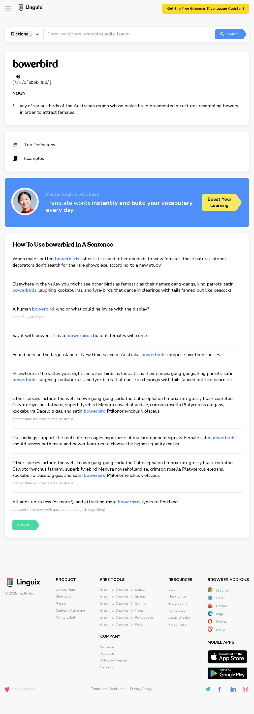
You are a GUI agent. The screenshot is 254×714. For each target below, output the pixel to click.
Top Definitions (33, 145)
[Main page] (29, 8)
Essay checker (179, 617)
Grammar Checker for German (123, 603)
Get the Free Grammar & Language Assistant (205, 8)
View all (24, 525)
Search (229, 34)
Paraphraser (178, 624)
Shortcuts (63, 596)
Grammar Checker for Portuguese (126, 617)
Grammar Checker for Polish (122, 624)
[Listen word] (18, 76)
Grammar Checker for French (123, 610)
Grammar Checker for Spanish (124, 596)
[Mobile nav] (8, 9)
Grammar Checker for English (123, 589)
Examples (28, 158)
